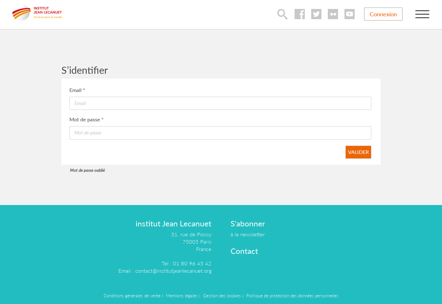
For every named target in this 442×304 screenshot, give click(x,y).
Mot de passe (86, 119)
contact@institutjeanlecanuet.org (173, 271)
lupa (282, 14)
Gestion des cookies (222, 295)
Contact (244, 250)
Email (77, 90)
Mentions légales (182, 295)
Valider (358, 152)
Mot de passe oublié (87, 170)
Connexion (383, 14)
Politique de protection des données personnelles (292, 295)
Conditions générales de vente (132, 295)
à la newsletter (248, 234)
